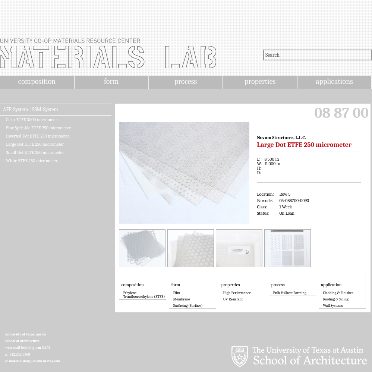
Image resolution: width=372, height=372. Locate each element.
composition (37, 81)
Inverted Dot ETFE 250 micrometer (37, 136)
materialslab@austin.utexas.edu (34, 361)
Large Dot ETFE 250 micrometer (35, 144)
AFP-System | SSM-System (30, 109)
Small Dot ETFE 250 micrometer (35, 152)
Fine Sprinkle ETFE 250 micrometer (38, 127)
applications (334, 81)
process (185, 81)
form (111, 81)
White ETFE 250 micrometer (31, 160)
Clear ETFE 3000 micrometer (32, 119)
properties (260, 81)
